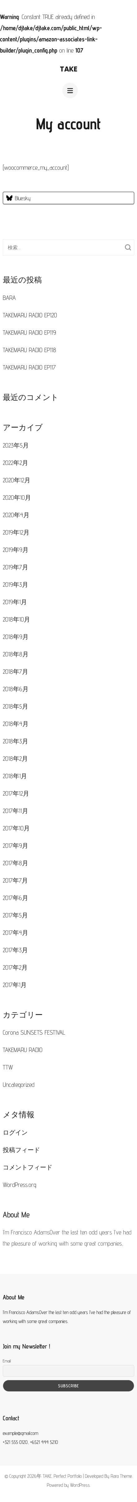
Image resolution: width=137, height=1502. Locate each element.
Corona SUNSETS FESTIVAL (34, 1032)
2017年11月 (15, 811)
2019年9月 (16, 549)
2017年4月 (15, 932)
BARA (9, 297)
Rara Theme (121, 1476)
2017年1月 (15, 985)
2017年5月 (15, 915)
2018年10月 (16, 619)
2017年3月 (15, 950)
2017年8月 (15, 863)
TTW (8, 1067)
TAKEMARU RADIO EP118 (29, 350)
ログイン (15, 1132)
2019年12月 (16, 532)
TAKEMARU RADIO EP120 (30, 315)
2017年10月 (16, 828)
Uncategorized (18, 1084)
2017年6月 (15, 898)
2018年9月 (16, 637)
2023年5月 (16, 445)
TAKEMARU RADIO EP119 (29, 332)
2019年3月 (15, 584)
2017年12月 (16, 793)
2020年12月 (16, 480)
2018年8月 (16, 654)
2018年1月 (15, 776)
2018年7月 (15, 671)
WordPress (80, 1485)
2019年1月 (15, 602)
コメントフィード (27, 1167)
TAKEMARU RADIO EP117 (29, 367)
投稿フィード (21, 1150)
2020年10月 (17, 497)
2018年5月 (15, 706)
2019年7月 (15, 567)
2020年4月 (16, 515)
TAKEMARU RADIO (22, 1050)
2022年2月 (15, 462)
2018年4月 (16, 724)
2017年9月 (15, 845)
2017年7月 (15, 880)
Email (7, 1360)
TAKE (68, 69)
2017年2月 (15, 967)
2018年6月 (16, 689)
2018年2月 (15, 758)
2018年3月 (15, 741)
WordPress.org (19, 1184)
